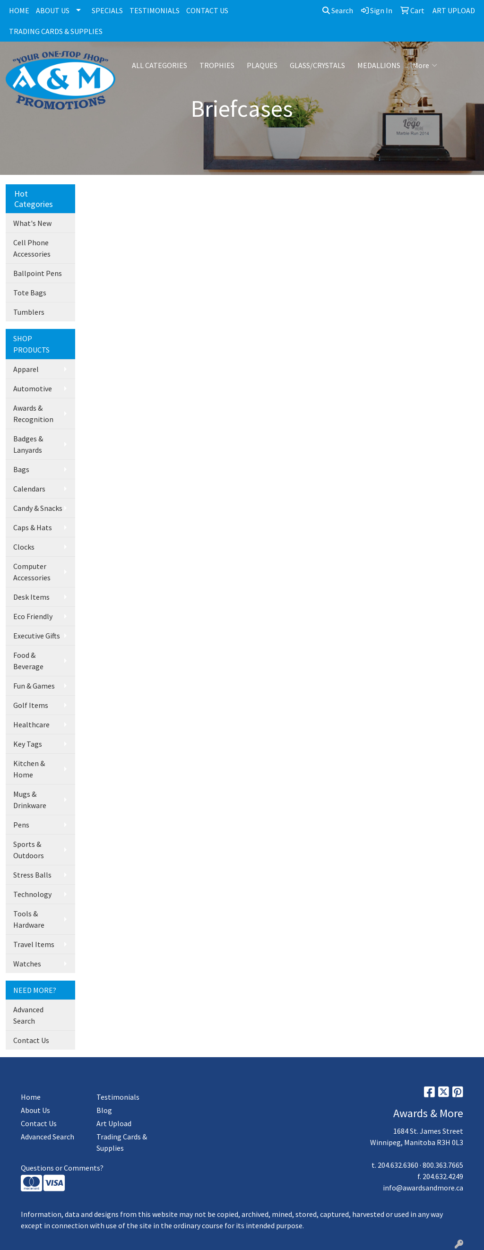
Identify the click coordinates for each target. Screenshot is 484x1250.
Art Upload (113, 1123)
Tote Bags (29, 292)
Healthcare (31, 724)
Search (337, 10)
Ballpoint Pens (37, 273)
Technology (32, 894)
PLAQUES (262, 65)
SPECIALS (107, 10)
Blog (104, 1110)
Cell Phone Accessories (32, 248)
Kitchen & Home (29, 769)
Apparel (26, 369)
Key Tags (27, 744)
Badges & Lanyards (28, 444)
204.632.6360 (398, 1165)
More (425, 65)
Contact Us (31, 1040)
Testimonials (117, 1097)
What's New (32, 223)
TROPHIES (216, 65)
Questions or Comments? (62, 1167)
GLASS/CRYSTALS (317, 65)
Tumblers (28, 312)
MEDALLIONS (378, 65)
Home (31, 1097)
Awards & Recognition (33, 413)
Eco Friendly (32, 616)
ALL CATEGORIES (159, 65)
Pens (21, 824)
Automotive (32, 388)
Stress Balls (32, 874)
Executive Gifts (36, 635)
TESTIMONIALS (155, 10)
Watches (27, 963)
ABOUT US (52, 10)
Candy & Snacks (37, 508)
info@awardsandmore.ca (423, 1187)
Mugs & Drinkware (29, 799)
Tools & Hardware (28, 919)
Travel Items (33, 944)
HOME (19, 10)
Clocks (24, 547)
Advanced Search (28, 1015)
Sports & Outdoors (28, 849)
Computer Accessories (32, 571)
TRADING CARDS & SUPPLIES (56, 31)
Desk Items (31, 597)
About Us (35, 1110)
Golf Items (30, 705)
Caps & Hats (32, 527)
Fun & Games (34, 685)
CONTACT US (207, 10)
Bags (21, 469)
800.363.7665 (443, 1165)
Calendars (29, 488)
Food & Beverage (28, 660)
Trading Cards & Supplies (121, 1142)
